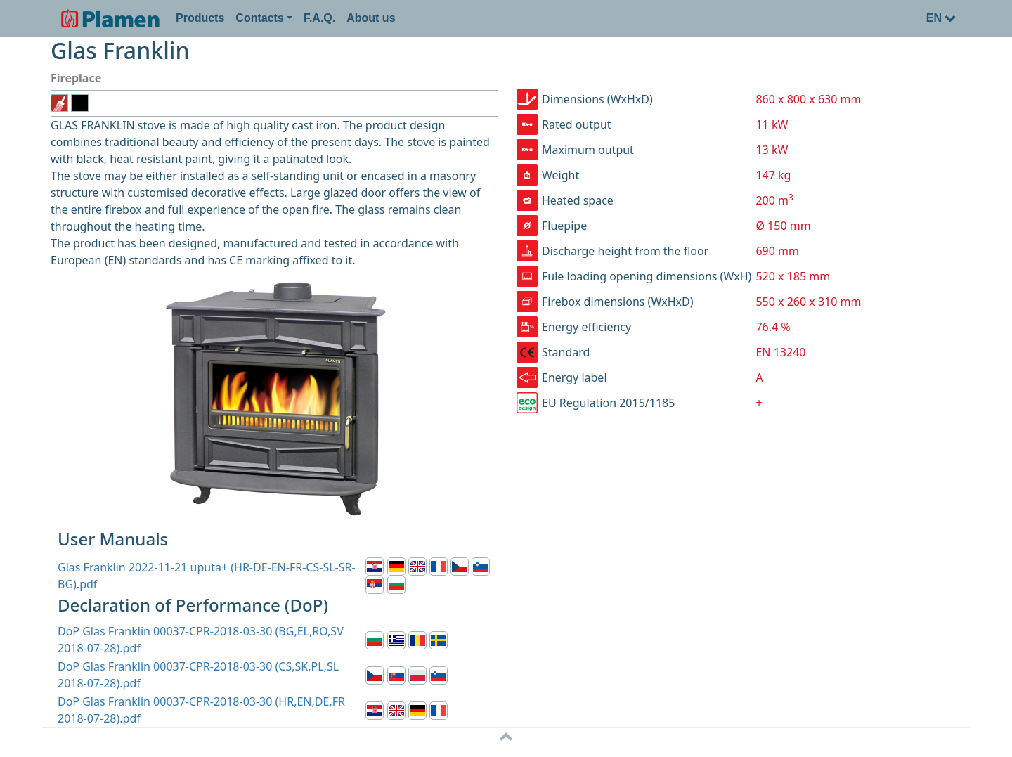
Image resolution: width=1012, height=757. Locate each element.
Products (200, 18)
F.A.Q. (319, 18)
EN (941, 18)
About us (370, 18)
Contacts (259, 18)
